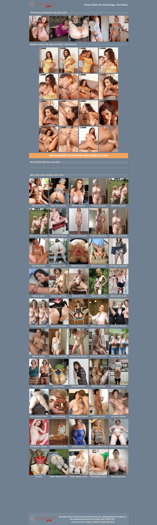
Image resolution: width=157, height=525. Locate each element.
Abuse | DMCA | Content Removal (100, 522)
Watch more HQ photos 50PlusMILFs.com (78, 155)
